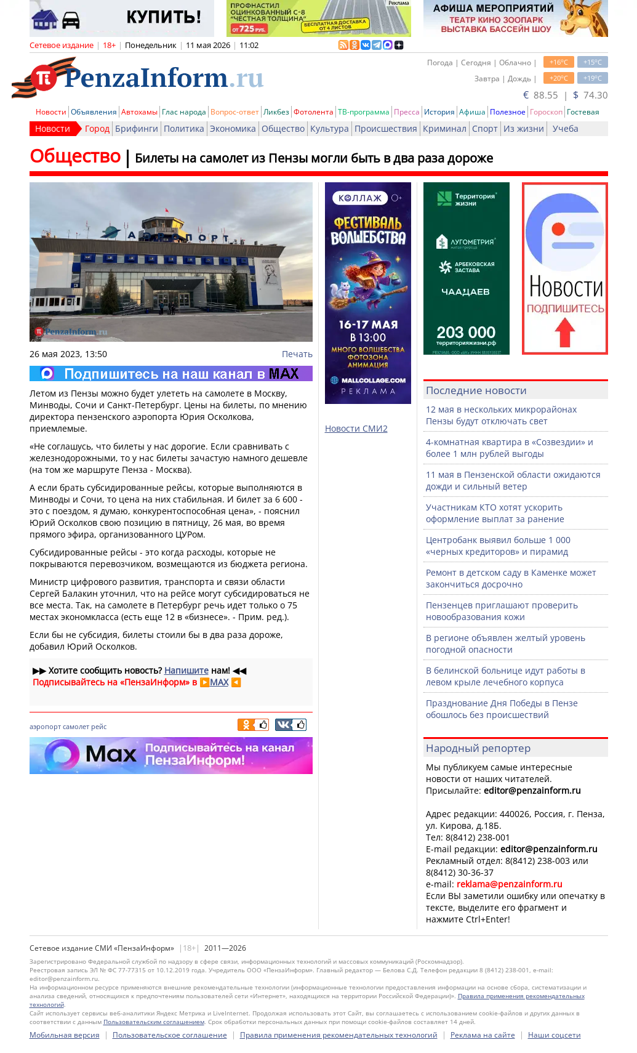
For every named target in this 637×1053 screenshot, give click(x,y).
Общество (283, 128)
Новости (51, 112)
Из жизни (523, 128)
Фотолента (314, 112)
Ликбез (276, 112)
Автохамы (139, 112)
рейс (98, 726)
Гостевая (583, 112)
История (439, 112)
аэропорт (45, 726)
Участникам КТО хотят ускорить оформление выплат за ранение (495, 513)
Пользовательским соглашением (153, 1021)
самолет (76, 726)
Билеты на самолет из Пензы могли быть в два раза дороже (314, 158)
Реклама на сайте (483, 1035)
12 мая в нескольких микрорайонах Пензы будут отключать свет (501, 415)
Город (97, 128)
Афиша (472, 112)
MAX (219, 682)
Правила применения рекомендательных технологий (339, 1035)
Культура (329, 128)
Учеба (566, 128)
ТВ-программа (364, 112)
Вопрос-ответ (234, 112)
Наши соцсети (554, 1035)
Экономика (233, 128)
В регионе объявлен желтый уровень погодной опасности (505, 643)
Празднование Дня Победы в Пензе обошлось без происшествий (502, 708)
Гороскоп (546, 112)
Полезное (508, 112)
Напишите (186, 670)
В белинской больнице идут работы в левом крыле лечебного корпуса (505, 676)
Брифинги (136, 128)
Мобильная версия (65, 1035)
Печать (297, 354)
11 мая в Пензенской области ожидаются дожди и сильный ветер (513, 480)
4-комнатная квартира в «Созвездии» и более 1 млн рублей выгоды (509, 447)
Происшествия (386, 128)
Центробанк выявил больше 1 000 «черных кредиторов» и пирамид (498, 545)
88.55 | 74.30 (565, 95)
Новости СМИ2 (356, 428)
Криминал (445, 128)
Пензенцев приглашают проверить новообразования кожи (502, 611)
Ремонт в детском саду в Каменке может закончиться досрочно (511, 578)
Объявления (94, 112)
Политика (184, 128)
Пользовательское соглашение (170, 1035)
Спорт (485, 128)
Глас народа (184, 112)
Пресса (407, 112)
